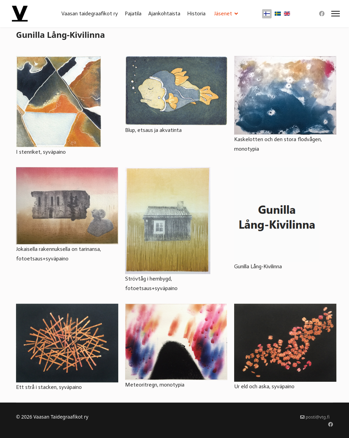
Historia (196, 13)
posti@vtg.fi (318, 417)
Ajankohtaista (164, 13)
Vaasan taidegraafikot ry (89, 13)
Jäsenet (223, 13)
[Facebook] (321, 13)
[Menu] (335, 13)
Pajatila (133, 13)
